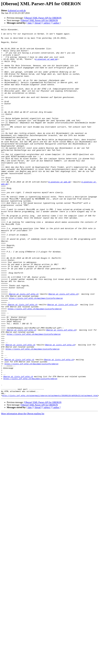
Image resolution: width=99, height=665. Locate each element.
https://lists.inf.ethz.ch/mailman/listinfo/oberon (36, 352)
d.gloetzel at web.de (17, 10)
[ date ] (30, 23)
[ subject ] (46, 23)
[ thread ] (38, 23)
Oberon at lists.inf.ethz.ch (24, 347)
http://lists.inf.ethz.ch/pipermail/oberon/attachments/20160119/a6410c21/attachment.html (50, 469)
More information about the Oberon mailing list (22, 487)
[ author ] (56, 23)
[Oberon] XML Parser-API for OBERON (42, 18)
